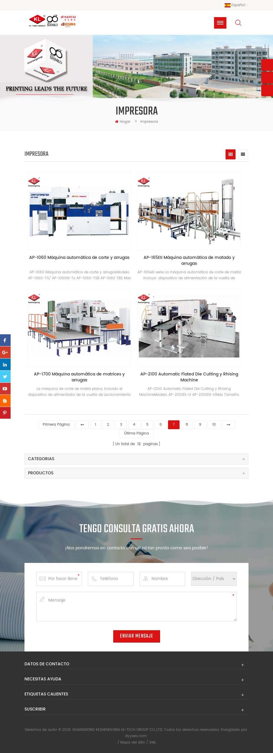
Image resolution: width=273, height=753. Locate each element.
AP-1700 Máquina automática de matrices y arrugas (79, 377)
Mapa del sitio (132, 742)
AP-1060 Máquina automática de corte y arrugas (79, 258)
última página (136, 433)
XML (152, 742)
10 (214, 424)
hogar (122, 122)
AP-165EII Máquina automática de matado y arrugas (189, 261)
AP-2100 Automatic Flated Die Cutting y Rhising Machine (189, 377)
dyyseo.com (136, 736)
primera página (56, 424)
